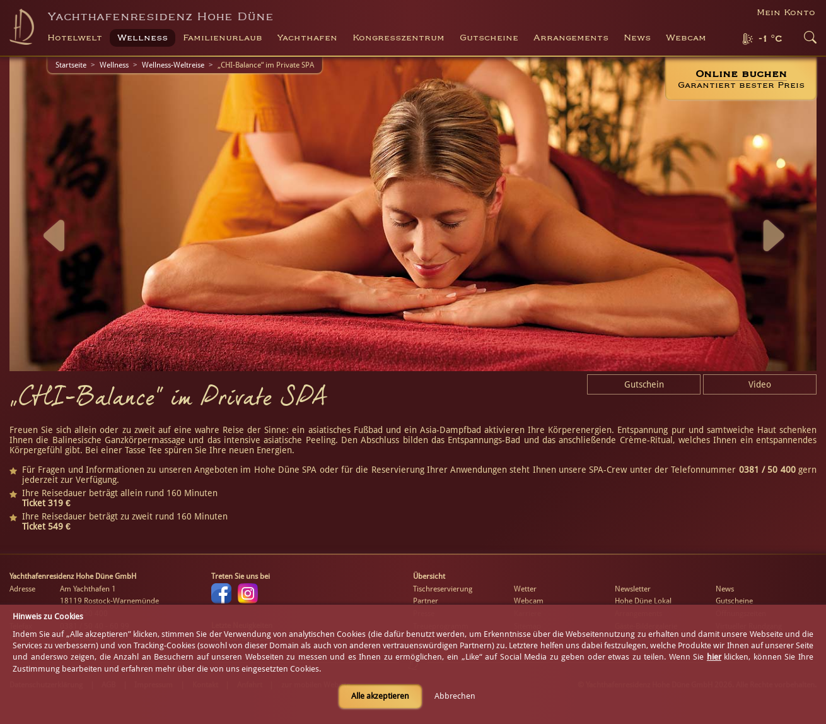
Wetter (525, 589)
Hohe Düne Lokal (643, 600)
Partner (425, 600)
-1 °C (770, 39)
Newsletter (633, 589)
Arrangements (570, 38)
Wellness (114, 65)
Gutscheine (734, 600)
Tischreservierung (442, 589)
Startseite (70, 65)
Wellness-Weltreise (173, 65)
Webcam (686, 38)
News (637, 38)
